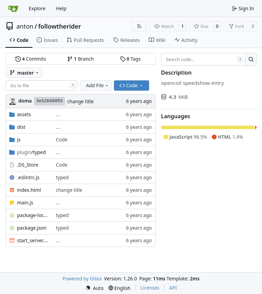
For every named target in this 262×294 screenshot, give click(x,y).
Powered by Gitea (82, 278)
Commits (30, 59)
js (18, 139)
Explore (37, 8)
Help (61, 8)
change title (80, 101)
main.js (25, 202)
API (173, 287)
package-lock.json (33, 215)
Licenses (150, 287)
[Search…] (251, 59)
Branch (80, 59)
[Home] (13, 8)
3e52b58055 (49, 101)
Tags (130, 59)
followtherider (59, 26)
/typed (31, 152)
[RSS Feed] (139, 26)
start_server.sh (33, 240)
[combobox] (41, 85)
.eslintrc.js (28, 177)
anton (24, 26)
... (58, 114)
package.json (31, 228)
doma (25, 100)
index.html (29, 190)
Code (62, 139)
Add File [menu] (97, 85)
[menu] (94, 288)
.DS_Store (27, 164)
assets (24, 114)
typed (62, 177)
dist (21, 127)
